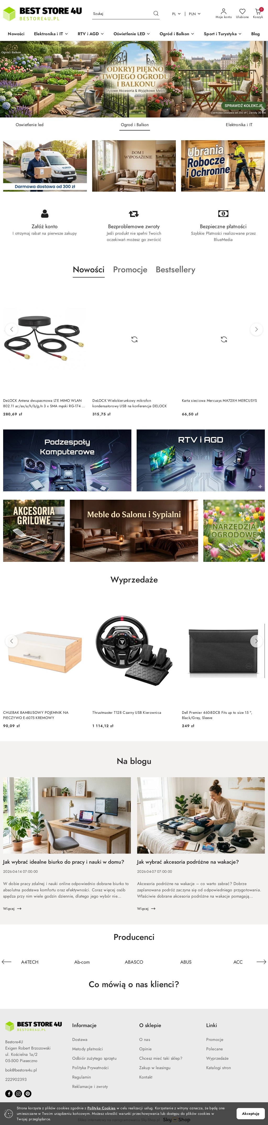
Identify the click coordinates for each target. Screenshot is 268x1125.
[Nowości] (16, 34)
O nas (144, 1039)
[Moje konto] (224, 13)
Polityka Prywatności (90, 1068)
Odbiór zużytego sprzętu (94, 1058)
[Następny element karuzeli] (261, 962)
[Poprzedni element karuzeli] (6, 962)
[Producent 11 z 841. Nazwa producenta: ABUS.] (186, 962)
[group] (134, 79)
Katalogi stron (218, 1068)
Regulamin (81, 1077)
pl (176, 13)
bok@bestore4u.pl (21, 1070)
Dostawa (79, 1039)
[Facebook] (9, 1093)
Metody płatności (87, 1049)
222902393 (16, 1079)
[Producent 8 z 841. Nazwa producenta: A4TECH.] (30, 962)
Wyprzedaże (217, 1058)
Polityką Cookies (101, 1108)
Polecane (214, 1049)
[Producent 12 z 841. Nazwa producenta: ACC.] (238, 962)
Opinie (145, 1049)
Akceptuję (250, 1113)
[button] (51, 34)
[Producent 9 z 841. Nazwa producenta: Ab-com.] (82, 962)
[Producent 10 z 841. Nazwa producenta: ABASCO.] (134, 962)
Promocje (214, 1039)
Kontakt (145, 1077)
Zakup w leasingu (155, 1068)
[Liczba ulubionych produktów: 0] (242, 13)
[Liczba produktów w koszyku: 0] (258, 13)
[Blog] (255, 34)
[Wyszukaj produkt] (126, 14)
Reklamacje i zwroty (90, 1086)
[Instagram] (18, 1093)
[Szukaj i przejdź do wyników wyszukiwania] (156, 14)
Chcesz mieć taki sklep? (160, 1058)
